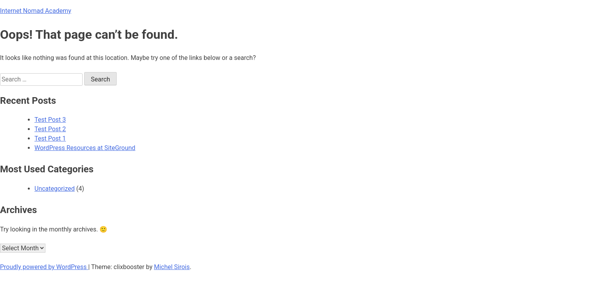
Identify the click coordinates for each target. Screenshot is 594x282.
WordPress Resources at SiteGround (84, 148)
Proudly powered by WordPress (44, 267)
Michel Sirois (172, 267)
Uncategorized (54, 188)
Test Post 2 (50, 129)
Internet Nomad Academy (35, 10)
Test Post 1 (50, 138)
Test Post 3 (50, 119)
